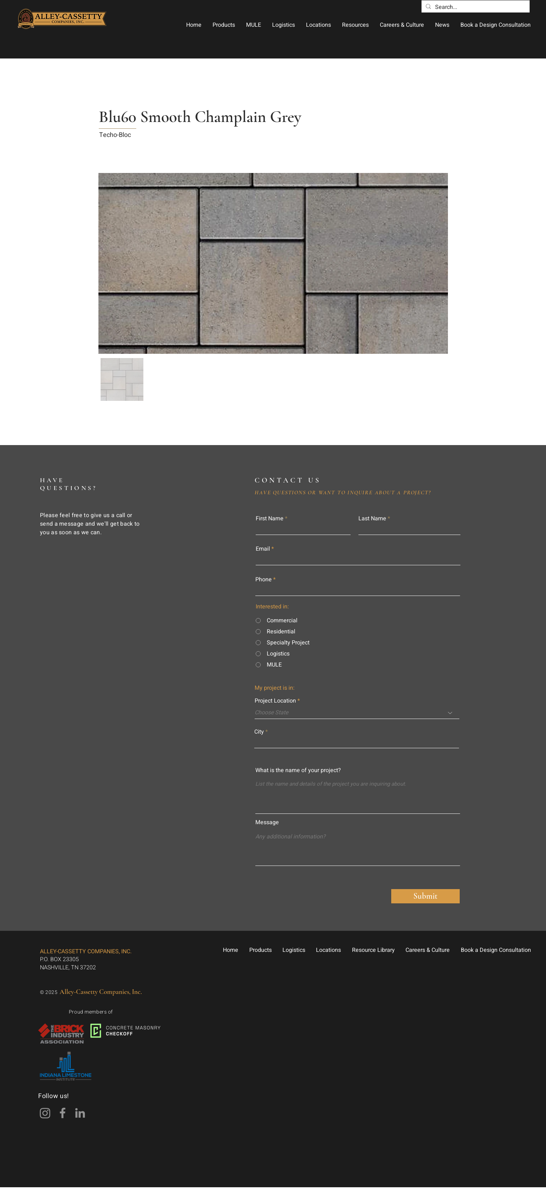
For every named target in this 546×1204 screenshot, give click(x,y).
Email (263, 549)
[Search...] (475, 7)
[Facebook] (63, 1113)
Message (267, 822)
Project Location (275, 701)
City (259, 732)
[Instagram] (45, 1113)
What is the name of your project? (298, 770)
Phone (263, 579)
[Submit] (425, 896)
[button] (223, 25)
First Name (270, 518)
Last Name (372, 518)
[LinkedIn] (80, 1113)
